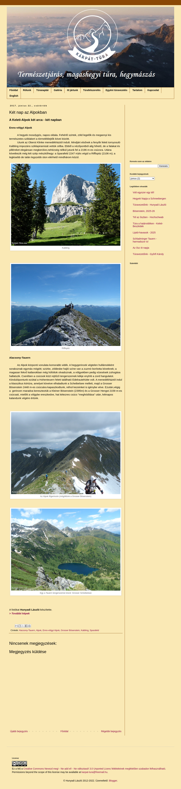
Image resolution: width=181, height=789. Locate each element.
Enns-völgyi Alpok (51, 630)
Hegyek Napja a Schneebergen (149, 198)
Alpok (38, 630)
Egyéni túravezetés (116, 90)
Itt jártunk (72, 90)
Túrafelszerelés (92, 90)
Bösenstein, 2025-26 (144, 211)
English (14, 95)
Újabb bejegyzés (19, 731)
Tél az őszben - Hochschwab (148, 217)
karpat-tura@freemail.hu (94, 772)
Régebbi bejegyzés (111, 731)
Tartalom (137, 90)
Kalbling (85, 630)
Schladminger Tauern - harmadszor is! (145, 240)
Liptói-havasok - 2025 (144, 232)
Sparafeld (94, 630)
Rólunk (27, 90)
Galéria (58, 90)
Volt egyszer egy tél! (143, 192)
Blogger (113, 780)
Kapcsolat (153, 90)
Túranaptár (42, 90)
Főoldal (13, 90)
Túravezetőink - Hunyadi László (149, 204)
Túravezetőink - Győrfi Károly (148, 254)
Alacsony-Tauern (27, 630)
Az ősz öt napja (141, 247)
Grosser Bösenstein (70, 630)
